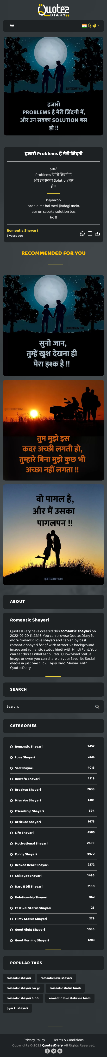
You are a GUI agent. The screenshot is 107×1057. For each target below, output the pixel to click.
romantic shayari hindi (23, 998)
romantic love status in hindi (70, 998)
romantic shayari (19, 978)
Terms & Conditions (68, 1040)
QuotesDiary (52, 1045)
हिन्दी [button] (89, 26)
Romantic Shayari (22, 231)
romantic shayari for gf (23, 988)
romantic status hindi (65, 988)
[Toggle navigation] (12, 26)
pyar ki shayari (17, 1008)
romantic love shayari (56, 978)
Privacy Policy (34, 1040)
